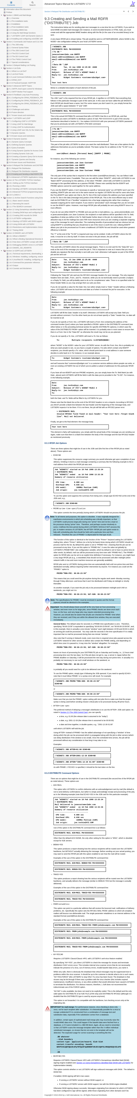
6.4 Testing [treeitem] (11, 106)
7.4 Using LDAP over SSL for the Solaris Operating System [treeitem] (30, 130)
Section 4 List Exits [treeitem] (12, 68)
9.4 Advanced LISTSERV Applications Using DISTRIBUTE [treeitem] (29, 177)
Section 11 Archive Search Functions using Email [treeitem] (23, 197)
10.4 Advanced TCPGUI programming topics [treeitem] (24, 191)
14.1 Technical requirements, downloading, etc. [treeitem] (25, 253)
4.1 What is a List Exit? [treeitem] (16, 71)
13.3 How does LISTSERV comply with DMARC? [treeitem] (26, 241)
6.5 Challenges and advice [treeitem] (17, 109)
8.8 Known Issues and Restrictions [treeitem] (20, 162)
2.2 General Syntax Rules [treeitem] (17, 47)
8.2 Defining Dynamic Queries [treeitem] (19, 144)
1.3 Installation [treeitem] (13, 24)
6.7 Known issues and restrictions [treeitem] (20, 115)
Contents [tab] (11, 4)
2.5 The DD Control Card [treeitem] (17, 56)
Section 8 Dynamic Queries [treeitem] (15, 138)
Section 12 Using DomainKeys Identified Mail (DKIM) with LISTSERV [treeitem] (31, 209)
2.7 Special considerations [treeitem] (17, 62)
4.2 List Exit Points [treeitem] (14, 74)
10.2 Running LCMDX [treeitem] (16, 185)
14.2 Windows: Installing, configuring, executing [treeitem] (25, 256)
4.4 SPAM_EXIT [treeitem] (14, 80)
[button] (124, 11)
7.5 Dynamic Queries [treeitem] (15, 132)
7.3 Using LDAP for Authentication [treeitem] (20, 127)
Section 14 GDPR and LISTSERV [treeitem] (17, 250)
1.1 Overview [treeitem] (12, 18)
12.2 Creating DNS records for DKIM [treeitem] (21, 215)
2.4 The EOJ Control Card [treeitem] (17, 53)
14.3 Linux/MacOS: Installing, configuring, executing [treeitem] (27, 259)
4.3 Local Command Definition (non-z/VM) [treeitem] (23, 77)
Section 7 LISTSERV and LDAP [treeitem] (16, 118)
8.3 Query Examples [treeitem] (15, 147)
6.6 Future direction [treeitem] (15, 112)
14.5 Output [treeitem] (12, 265)
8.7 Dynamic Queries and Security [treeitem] (20, 159)
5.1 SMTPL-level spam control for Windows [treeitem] (24, 88)
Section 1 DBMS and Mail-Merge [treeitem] (17, 15)
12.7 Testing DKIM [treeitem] (14, 230)
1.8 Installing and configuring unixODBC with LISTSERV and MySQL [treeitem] (33, 38)
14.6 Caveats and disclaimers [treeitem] (19, 268)
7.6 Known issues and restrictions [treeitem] (20, 135)
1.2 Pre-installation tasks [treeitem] (17, 21)
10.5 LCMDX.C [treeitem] (13, 194)
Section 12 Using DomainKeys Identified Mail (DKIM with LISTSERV (103, 1063)
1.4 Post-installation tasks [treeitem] (17, 27)
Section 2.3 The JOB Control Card (74, 712)
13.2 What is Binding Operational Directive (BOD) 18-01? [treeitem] (29, 238)
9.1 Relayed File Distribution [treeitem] (18, 168)
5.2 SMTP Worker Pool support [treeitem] (19, 91)
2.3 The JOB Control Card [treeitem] (17, 50)
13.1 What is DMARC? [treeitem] (16, 236)
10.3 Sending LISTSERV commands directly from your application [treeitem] (32, 188)
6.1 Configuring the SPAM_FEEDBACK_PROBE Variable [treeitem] (29, 97)
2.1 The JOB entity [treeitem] (14, 44)
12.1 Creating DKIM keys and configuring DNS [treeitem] (25, 212)
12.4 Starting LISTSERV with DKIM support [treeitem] (24, 221)
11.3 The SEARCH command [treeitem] (19, 206)
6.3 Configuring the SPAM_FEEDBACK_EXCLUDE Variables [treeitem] (30, 103)
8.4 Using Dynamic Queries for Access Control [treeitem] (25, 150)
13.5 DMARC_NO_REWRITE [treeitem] (19, 247)
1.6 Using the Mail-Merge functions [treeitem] (21, 32)
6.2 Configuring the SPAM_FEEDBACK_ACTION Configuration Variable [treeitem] (35, 100)
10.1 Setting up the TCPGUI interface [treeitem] (22, 183)
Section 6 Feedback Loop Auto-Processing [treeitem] (21, 94)
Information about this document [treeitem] (17, 9)
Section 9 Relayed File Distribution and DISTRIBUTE (64, 12)
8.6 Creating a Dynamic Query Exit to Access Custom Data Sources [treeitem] (33, 156)
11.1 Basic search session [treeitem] (17, 200)
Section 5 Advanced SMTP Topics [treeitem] (17, 85)
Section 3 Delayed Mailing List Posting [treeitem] (19, 65)
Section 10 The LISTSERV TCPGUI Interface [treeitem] (21, 180)
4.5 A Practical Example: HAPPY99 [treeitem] (21, 82)
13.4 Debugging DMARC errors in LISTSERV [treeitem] (25, 244)
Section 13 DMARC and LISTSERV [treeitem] (18, 233)
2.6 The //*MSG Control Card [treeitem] (18, 59)
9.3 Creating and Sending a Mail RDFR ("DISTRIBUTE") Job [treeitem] (30, 174)
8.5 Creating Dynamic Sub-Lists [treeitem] (19, 153)
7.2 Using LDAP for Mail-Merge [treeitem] (19, 124)
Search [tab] (32, 4)
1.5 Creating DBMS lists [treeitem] (16, 29)
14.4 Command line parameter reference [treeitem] (23, 262)
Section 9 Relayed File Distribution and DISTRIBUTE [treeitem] (24, 165)
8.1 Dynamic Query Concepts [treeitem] (19, 141)
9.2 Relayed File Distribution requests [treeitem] (22, 171)
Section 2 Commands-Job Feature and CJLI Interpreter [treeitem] (25, 41)
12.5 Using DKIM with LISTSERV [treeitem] (20, 224)
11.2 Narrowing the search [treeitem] (17, 203)
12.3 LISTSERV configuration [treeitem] (19, 218)
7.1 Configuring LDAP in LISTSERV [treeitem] (21, 121)
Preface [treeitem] (7, 12)
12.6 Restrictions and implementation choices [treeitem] (25, 227)
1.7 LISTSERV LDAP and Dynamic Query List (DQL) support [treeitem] (30, 35)
